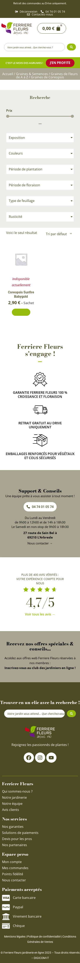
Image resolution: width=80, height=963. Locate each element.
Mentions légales (14, 936)
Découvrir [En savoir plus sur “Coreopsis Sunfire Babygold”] (21, 312)
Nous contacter (14, 880)
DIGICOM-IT (41, 958)
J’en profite (60, 62)
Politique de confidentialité (44, 936)
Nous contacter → (40, 543)
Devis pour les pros (17, 839)
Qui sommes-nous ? (17, 791)
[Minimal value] (40, 116)
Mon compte (12, 862)
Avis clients (10, 809)
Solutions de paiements (20, 832)
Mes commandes (15, 868)
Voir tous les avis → (40, 614)
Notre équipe (12, 803)
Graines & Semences (32, 74)
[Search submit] (71, 47)
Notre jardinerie (14, 797)
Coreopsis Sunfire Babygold (21, 294)
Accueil (7, 74)
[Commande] (58, 234)
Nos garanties (13, 826)
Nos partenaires (14, 845)
